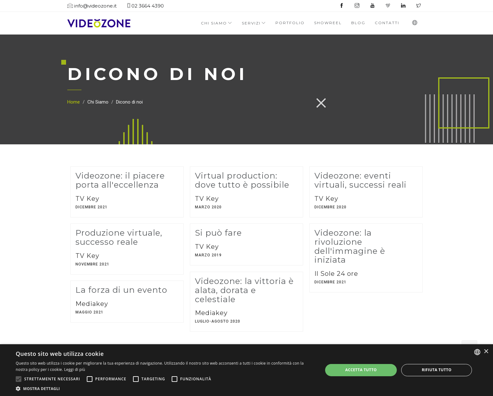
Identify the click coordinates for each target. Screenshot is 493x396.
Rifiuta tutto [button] (436, 369)
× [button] (486, 351)
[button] (165, 388)
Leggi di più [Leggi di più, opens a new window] (74, 369)
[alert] (246, 370)
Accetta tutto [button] (361, 369)
